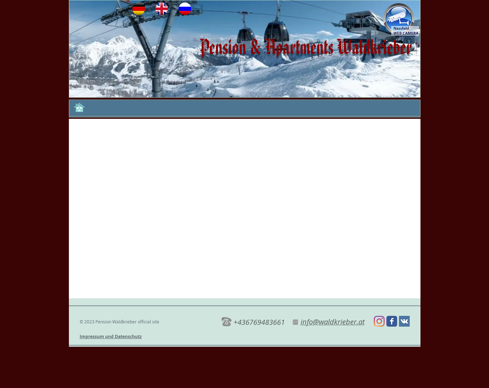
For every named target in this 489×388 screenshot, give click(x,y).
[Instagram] (379, 321)
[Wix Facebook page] (391, 321)
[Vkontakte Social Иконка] (404, 321)
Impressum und (97, 336)
